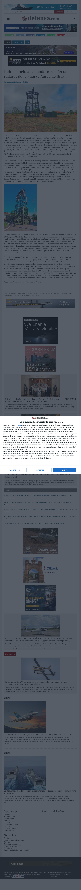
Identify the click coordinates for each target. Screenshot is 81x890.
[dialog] (40, 445)
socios (19, 425)
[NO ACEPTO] (77, 419)
